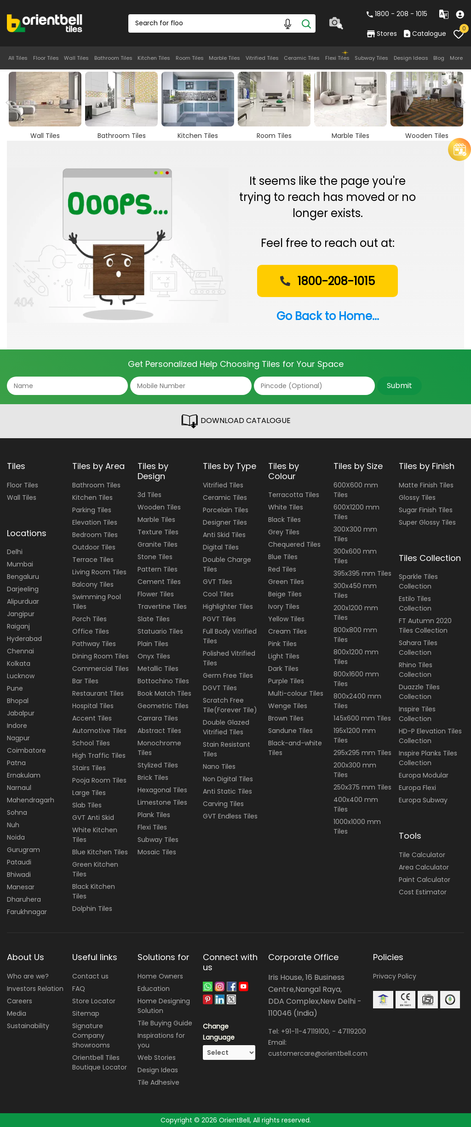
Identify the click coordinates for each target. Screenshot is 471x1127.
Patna (16, 762)
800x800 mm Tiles (355, 634)
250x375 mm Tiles (362, 787)
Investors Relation (35, 988)
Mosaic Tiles (157, 852)
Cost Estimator (423, 892)
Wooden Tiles (159, 507)
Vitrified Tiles (262, 58)
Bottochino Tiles (163, 681)
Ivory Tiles (283, 606)
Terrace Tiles (93, 559)
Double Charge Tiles (227, 564)
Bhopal (18, 700)
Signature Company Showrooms (91, 1035)
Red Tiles (282, 569)
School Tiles (91, 743)
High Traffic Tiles (99, 755)
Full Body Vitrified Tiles (230, 636)
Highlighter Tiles (228, 606)
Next (460, 102)
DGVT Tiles (220, 687)
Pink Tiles (282, 643)
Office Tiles (90, 631)
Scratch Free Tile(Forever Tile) (230, 705)
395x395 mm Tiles (362, 573)
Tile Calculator (422, 854)
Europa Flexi (417, 787)
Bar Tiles (85, 681)
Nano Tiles (219, 766)
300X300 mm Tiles (355, 534)
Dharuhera (24, 899)
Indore (17, 725)
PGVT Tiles (219, 619)
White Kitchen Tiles (94, 834)
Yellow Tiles (286, 619)
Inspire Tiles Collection (417, 713)
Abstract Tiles (159, 730)
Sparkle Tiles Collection (418, 581)
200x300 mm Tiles (354, 770)
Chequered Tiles (294, 544)
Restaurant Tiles (98, 693)
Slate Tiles (154, 619)
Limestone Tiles (162, 802)
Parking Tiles (91, 510)
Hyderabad (24, 638)
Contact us (90, 976)
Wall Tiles (76, 58)
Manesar (20, 887)
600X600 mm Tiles (355, 490)
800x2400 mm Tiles (357, 701)
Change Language (219, 1032)
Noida (16, 837)
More (456, 58)
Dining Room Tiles (100, 656)
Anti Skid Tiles (224, 534)
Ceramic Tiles (302, 58)
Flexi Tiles (337, 58)
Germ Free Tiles (228, 675)
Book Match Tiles (164, 693)
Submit (399, 385)
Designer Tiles (225, 522)
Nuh (13, 825)
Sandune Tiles (290, 730)
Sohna (17, 812)
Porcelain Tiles (225, 510)
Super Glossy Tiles (427, 522)
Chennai (20, 651)
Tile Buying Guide (165, 1023)
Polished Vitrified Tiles (229, 658)
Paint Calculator (424, 879)
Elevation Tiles (94, 522)
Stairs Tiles (89, 767)
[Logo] (45, 22)
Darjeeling (23, 589)
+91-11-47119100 (305, 1031)
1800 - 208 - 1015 (397, 13)
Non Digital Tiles (228, 779)
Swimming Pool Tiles (96, 601)
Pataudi (19, 862)
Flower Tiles (156, 594)
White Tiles (285, 507)
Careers (19, 1001)
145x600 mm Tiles (362, 718)
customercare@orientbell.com (318, 1053)
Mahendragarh (30, 800)
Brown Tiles (286, 718)
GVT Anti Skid (93, 817)
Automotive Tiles (99, 730)
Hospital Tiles (93, 705)
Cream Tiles (287, 631)
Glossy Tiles (417, 497)
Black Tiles (284, 519)
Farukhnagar (27, 911)
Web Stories (157, 1057)
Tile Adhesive (158, 1082)
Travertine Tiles (162, 606)
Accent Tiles (92, 718)
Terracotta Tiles (293, 494)
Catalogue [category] (425, 33)
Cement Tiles (159, 581)
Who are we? (28, 976)
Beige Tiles (285, 594)
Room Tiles (190, 58)
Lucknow (20, 676)
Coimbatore (26, 750)
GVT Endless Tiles (230, 816)
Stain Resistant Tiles (226, 749)
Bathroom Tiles (113, 58)
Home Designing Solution (164, 1005)
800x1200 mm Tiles (356, 656)
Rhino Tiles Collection (415, 669)
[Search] (306, 23)
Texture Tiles (158, 532)
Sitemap (85, 1013)
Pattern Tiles (158, 569)
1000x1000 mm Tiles (357, 826)
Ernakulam (23, 775)
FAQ (78, 988)
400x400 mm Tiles (355, 804)
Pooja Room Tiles (99, 780)
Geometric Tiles (163, 705)
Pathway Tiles (94, 643)
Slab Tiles (87, 805)
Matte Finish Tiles (426, 485)
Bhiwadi (19, 874)
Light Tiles (283, 656)
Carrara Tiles (158, 718)
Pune (15, 688)
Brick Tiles (153, 777)
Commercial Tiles (100, 668)
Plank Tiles (154, 814)
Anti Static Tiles (227, 791)
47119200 (352, 1031)
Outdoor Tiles (93, 547)
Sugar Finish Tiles (426, 510)
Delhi (15, 551)
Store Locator (93, 1001)
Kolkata (18, 663)
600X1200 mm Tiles (356, 512)
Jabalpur (20, 713)
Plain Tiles (153, 643)
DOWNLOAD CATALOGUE (235, 421)
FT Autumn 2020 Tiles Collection (425, 625)
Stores (382, 33)
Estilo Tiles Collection (415, 603)
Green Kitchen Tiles (95, 869)
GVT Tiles (217, 581)
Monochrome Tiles (159, 747)
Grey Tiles (283, 532)
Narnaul (19, 787)
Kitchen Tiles (154, 58)
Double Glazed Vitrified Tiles (226, 727)
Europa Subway (423, 800)
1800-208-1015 (326, 281)
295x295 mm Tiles (362, 752)
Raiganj (18, 626)
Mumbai (20, 564)
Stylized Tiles (158, 765)
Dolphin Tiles (92, 908)
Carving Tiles (223, 803)
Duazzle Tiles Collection (419, 691)
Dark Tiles (283, 668)
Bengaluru (23, 576)
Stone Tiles (155, 556)
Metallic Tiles (158, 668)
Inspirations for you (161, 1040)
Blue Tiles (283, 556)
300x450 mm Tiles (355, 590)
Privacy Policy (394, 976)
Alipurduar (23, 601)
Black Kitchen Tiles (93, 891)
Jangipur (20, 613)
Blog (438, 58)
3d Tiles (149, 494)
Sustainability (28, 1025)
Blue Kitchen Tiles (100, 852)
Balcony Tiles (93, 584)
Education (154, 988)
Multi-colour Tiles (295, 693)
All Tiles (18, 58)
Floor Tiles (46, 58)
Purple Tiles (286, 681)
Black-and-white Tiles (295, 747)
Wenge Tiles (287, 705)
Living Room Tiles (99, 572)
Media (16, 1013)
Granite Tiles (158, 544)
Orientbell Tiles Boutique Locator (99, 1062)
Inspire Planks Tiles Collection (428, 758)
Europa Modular (423, 775)
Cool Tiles (218, 594)
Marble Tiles (224, 58)
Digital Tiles (221, 547)
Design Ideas (411, 58)
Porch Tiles (89, 619)
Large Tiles (89, 792)
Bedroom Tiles (95, 534)
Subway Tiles (371, 58)
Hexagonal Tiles (162, 790)
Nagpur (18, 738)
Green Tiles (286, 581)
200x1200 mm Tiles (355, 612)
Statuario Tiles (160, 631)
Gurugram (23, 849)
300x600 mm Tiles (355, 556)
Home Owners (160, 976)
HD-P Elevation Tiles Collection (430, 736)
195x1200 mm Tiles (354, 735)
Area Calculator (424, 867)
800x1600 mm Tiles (356, 678)
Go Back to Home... (327, 316)
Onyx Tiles (154, 656)
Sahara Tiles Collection (418, 647)
